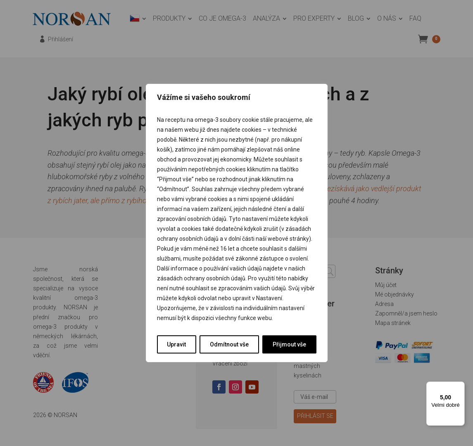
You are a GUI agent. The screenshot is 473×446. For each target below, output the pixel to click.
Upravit (176, 344)
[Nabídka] (460, 386)
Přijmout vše (289, 344)
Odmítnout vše (229, 344)
